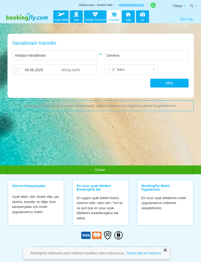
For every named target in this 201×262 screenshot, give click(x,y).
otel (76, 16)
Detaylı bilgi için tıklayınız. (144, 253)
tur (142, 16)
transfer (114, 16)
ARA (169, 83)
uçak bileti (61, 16)
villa (128, 16)
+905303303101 (131, 5)
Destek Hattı (105, 4)
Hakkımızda (86, 4)
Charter (100, 170)
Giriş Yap (186, 19)
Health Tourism (95, 17)
